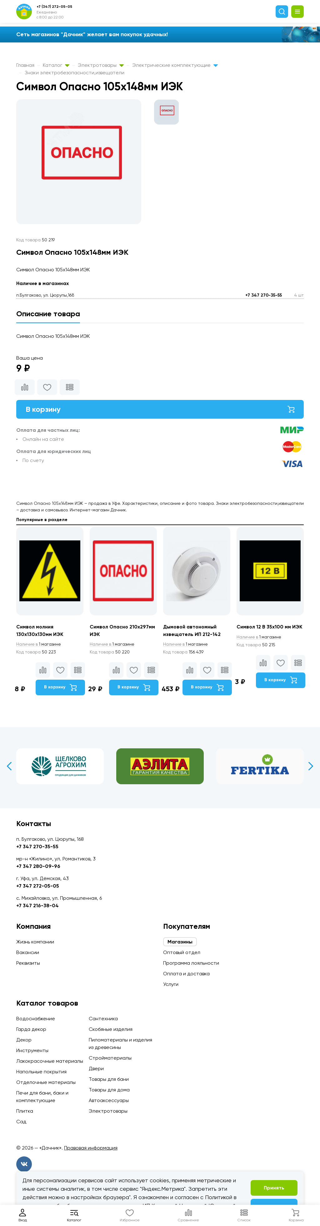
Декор (24, 1040)
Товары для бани (109, 1079)
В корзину (160, 409)
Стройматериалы (110, 1058)
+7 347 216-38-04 (37, 905)
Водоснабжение (35, 1019)
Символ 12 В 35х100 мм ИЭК (269, 627)
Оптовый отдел (181, 952)
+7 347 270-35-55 (263, 295)
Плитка (24, 1111)
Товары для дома (109, 1090)
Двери (96, 1068)
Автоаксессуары (109, 1100)
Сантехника (103, 1019)
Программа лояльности (191, 963)
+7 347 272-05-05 (37, 886)
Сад (21, 1122)
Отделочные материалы (46, 1082)
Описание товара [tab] (48, 313)
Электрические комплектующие (175, 65)
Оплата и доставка (186, 974)
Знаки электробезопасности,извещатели (74, 73)
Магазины (180, 942)
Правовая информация (91, 1148)
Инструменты (32, 1050)
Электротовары (101, 65)
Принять (274, 1188)
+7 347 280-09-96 (38, 866)
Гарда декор (31, 1029)
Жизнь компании (35, 942)
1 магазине (39, 644)
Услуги (170, 984)
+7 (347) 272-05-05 (54, 6)
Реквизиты (28, 963)
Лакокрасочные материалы (49, 1061)
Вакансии (27, 952)
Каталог (56, 65)
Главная (25, 65)
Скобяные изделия (110, 1029)
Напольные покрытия (41, 1072)
